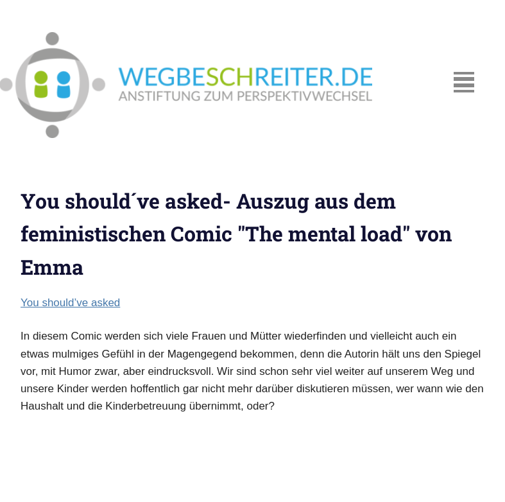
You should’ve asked (70, 303)
